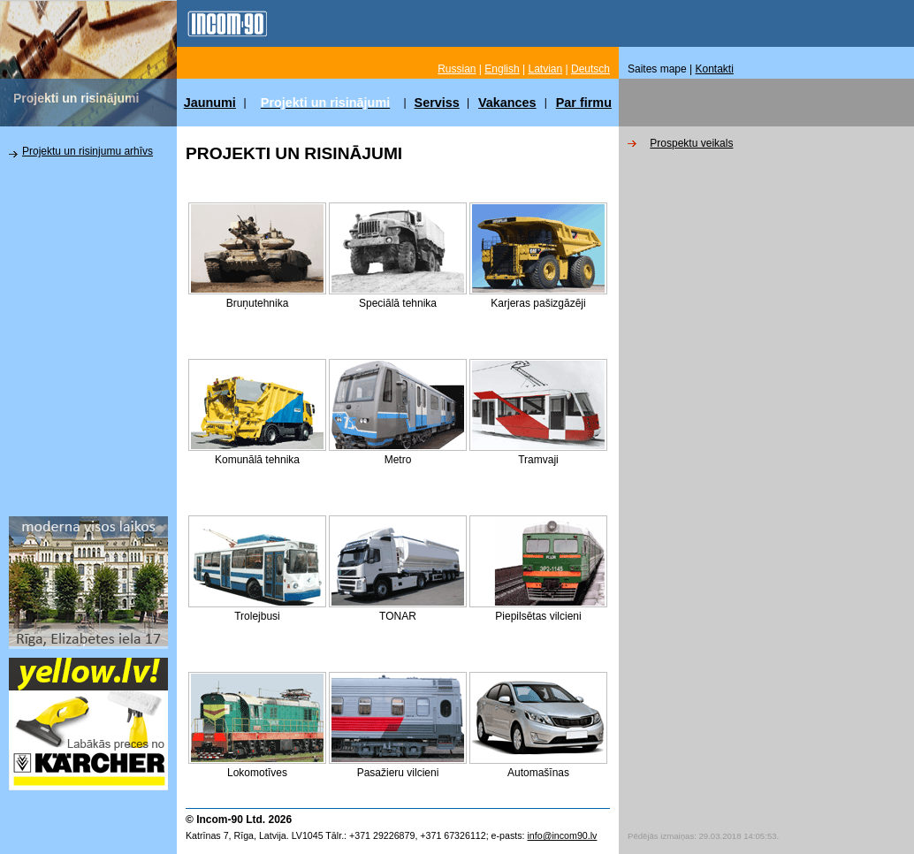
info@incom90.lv (562, 835)
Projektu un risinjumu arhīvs (87, 151)
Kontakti (715, 69)
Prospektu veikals (691, 143)
